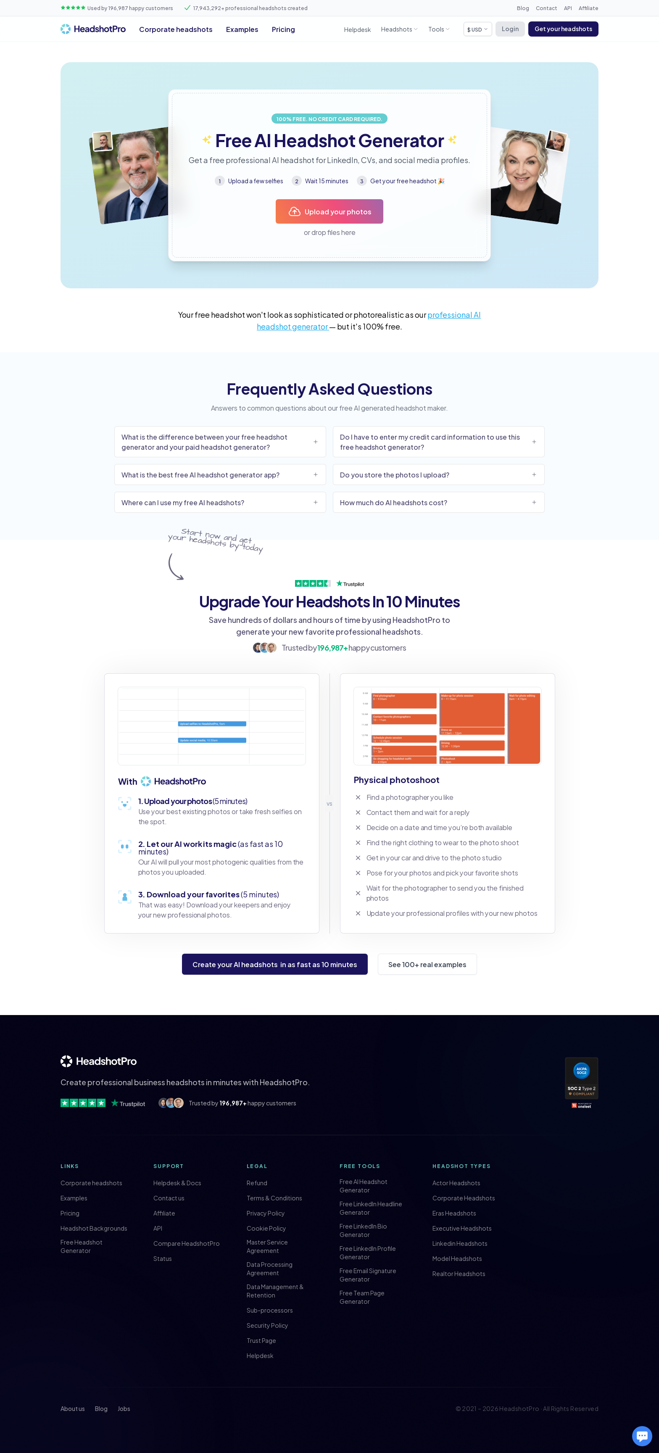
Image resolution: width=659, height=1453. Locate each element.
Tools (436, 29)
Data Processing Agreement (270, 1268)
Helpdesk (357, 29)
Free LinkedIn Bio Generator (363, 1230)
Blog (523, 7)
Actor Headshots (456, 1183)
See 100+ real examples (427, 964)
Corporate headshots (176, 29)
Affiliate (588, 7)
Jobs (124, 1408)
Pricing (283, 29)
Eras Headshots (454, 1213)
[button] (563, 29)
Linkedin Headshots (460, 1243)
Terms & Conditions (274, 1198)
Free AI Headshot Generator (363, 1185)
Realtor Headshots (458, 1273)
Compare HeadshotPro (186, 1243)
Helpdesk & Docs (177, 1183)
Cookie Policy (266, 1228)
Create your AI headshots (274, 964)
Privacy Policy (266, 1213)
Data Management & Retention (275, 1290)
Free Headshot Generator (82, 1246)
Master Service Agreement (267, 1246)
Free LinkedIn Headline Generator (371, 1208)
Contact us (169, 1198)
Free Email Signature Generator (368, 1274)
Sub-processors (270, 1310)
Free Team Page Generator (362, 1297)
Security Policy (267, 1325)
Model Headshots (457, 1258)
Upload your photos (330, 211)
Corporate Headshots (463, 1198)
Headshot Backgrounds (94, 1228)
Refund (257, 1183)
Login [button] (510, 28)
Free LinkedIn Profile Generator (368, 1252)
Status (162, 1258)
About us (73, 1408)
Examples (242, 29)
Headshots (396, 29)
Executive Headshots (462, 1228)
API (568, 7)
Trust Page (261, 1340)
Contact (546, 7)
